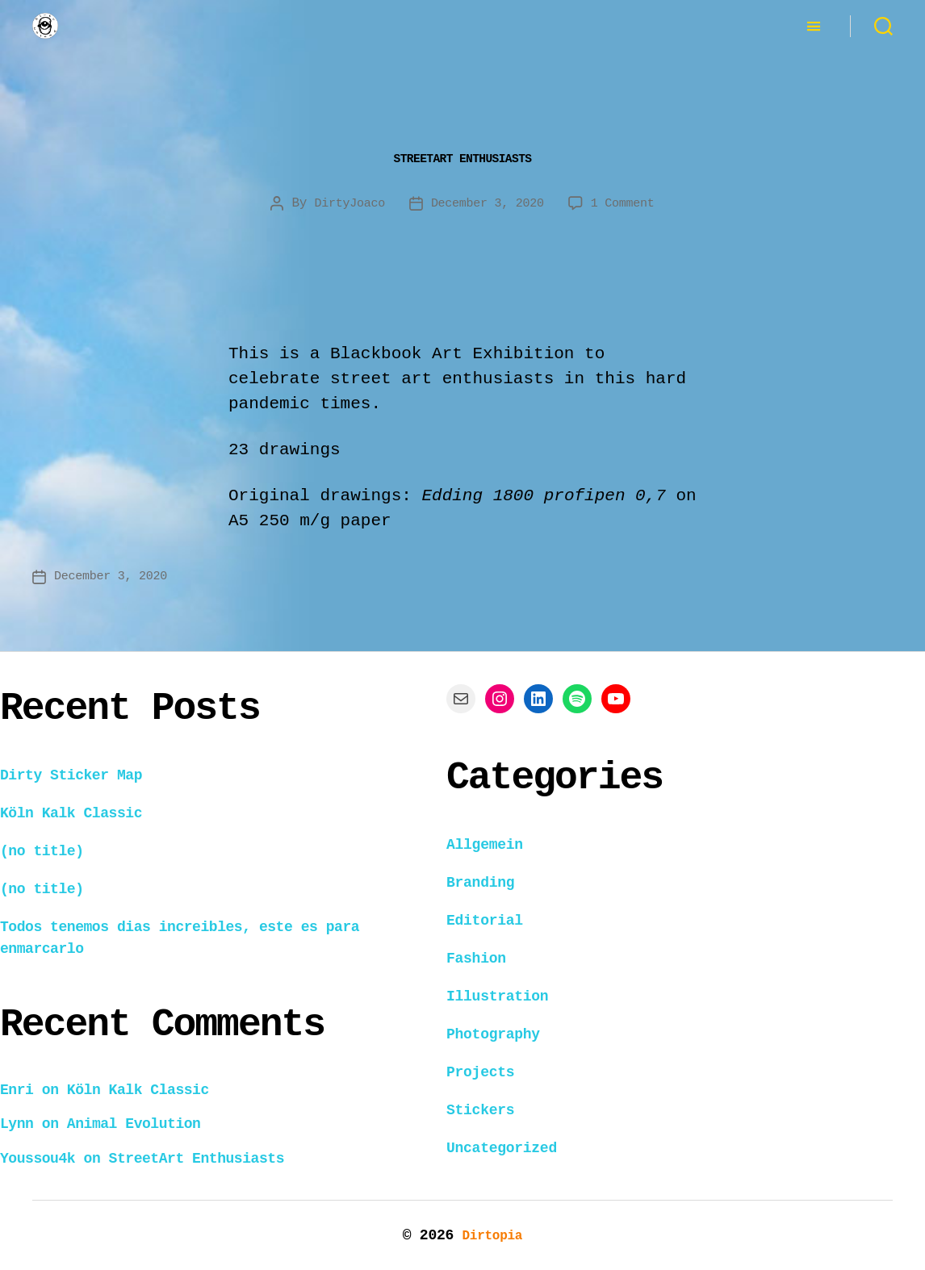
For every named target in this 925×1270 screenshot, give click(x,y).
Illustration (497, 995)
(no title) (42, 850)
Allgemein (484, 844)
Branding (480, 882)
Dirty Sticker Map (71, 774)
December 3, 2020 (488, 203)
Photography (493, 1033)
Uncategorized (501, 1147)
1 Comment (629, 203)
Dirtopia (492, 1234)
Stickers (480, 1109)
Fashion (476, 957)
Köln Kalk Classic (71, 812)
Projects (480, 1071)
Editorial (484, 920)
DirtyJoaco (343, 203)
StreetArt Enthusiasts (462, 156)
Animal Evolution (134, 1123)
